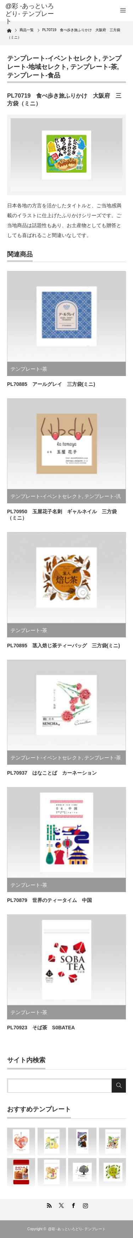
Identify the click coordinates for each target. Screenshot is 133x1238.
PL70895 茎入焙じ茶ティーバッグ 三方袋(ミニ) (63, 645)
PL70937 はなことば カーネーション (52, 773)
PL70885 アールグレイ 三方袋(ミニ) (51, 384)
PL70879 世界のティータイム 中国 (49, 900)
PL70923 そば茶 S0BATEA (41, 1027)
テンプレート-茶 (93, 66)
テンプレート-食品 (33, 75)
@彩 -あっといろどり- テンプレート (29, 13)
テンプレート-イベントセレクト (53, 58)
